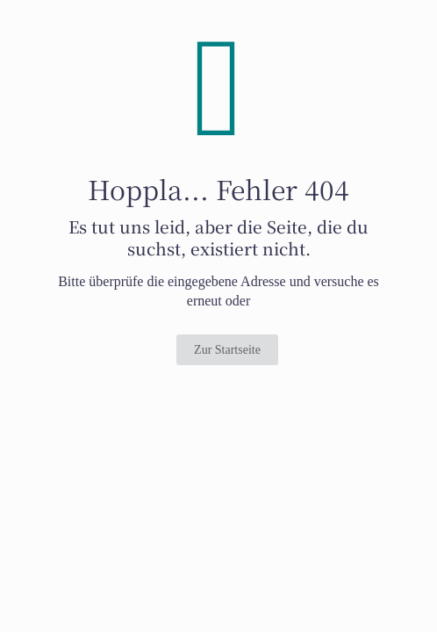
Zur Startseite (227, 349)
